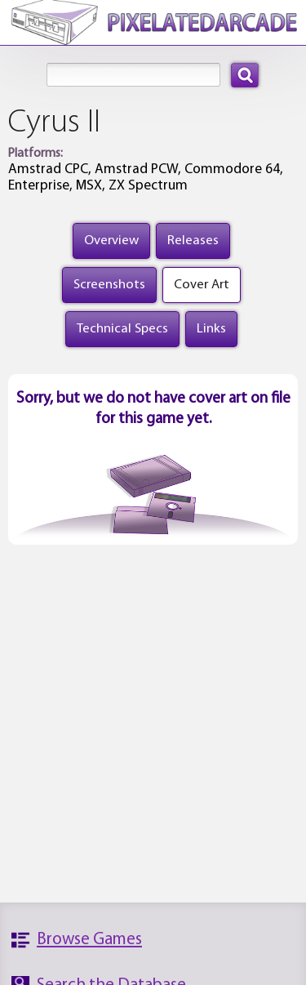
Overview (111, 240)
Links (211, 329)
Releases (193, 240)
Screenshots (109, 285)
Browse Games (89, 939)
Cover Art (201, 285)
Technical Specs (122, 329)
